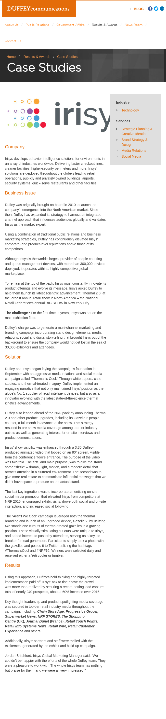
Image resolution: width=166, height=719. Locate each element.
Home (11, 57)
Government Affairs (70, 24)
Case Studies (67, 57)
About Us (11, 24)
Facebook (150, 8)
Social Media (131, 156)
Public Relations (37, 24)
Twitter (156, 8)
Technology (130, 110)
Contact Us (13, 40)
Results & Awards (104, 24)
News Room (133, 24)
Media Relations (134, 150)
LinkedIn (162, 8)
